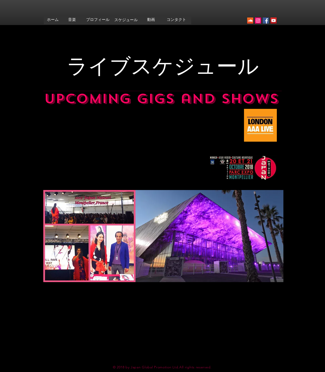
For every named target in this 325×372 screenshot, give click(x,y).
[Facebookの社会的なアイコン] (266, 20)
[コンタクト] (176, 19)
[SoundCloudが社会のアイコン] (250, 20)
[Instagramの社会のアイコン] (258, 20)
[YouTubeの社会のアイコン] (274, 20)
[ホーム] (53, 19)
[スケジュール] (126, 20)
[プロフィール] (97, 19)
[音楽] (72, 19)
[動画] (151, 19)
